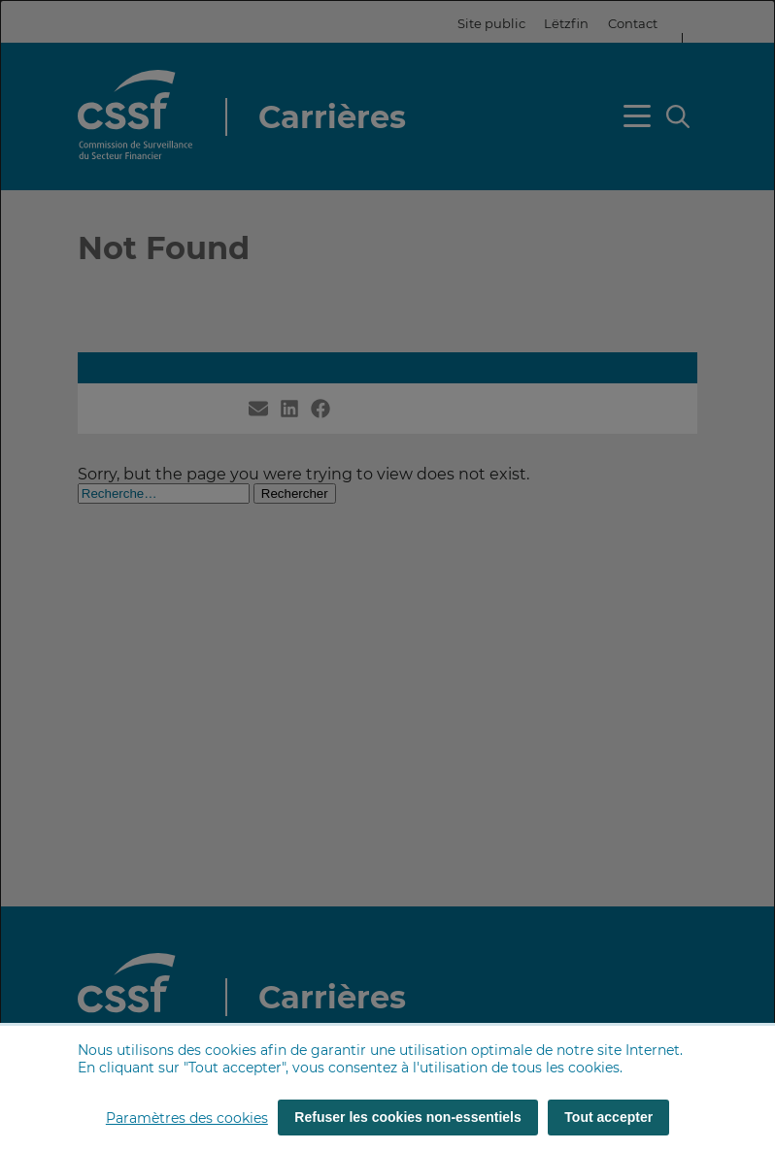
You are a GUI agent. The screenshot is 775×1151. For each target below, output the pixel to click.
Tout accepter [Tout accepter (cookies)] (608, 1117)
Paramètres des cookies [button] (187, 1118)
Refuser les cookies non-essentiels (407, 1117)
